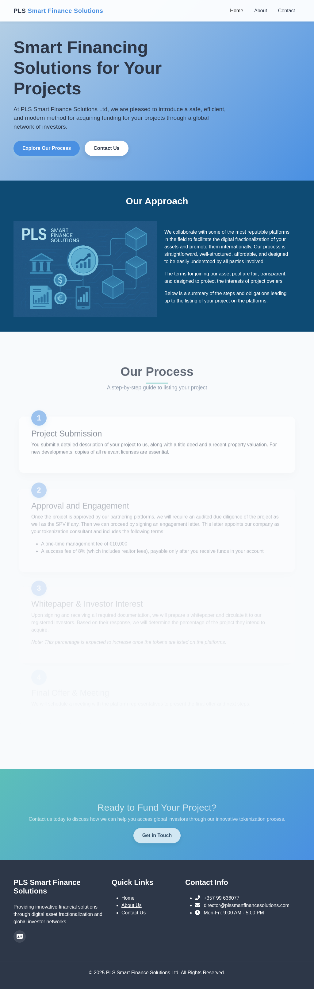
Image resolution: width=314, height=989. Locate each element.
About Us (131, 905)
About (260, 10)
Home (236, 10)
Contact (286, 10)
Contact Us (104, 148)
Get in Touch (157, 852)
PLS (58, 10)
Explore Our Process (44, 148)
